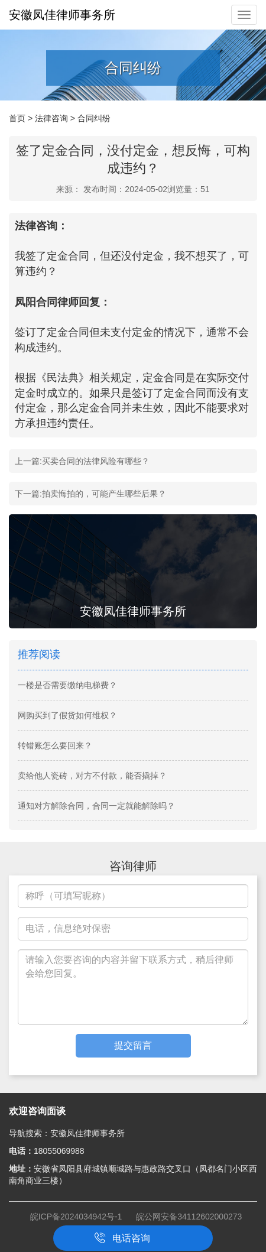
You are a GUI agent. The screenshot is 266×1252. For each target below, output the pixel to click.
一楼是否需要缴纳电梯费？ (67, 685)
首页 (17, 118)
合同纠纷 (94, 118)
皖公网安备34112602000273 (189, 1216)
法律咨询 (51, 118)
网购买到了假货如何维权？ (67, 715)
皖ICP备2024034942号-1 (76, 1216)
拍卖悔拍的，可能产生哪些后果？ (104, 493)
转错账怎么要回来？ (55, 745)
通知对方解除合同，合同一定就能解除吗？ (96, 805)
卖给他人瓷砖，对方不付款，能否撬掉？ (92, 775)
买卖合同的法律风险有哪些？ (96, 461)
